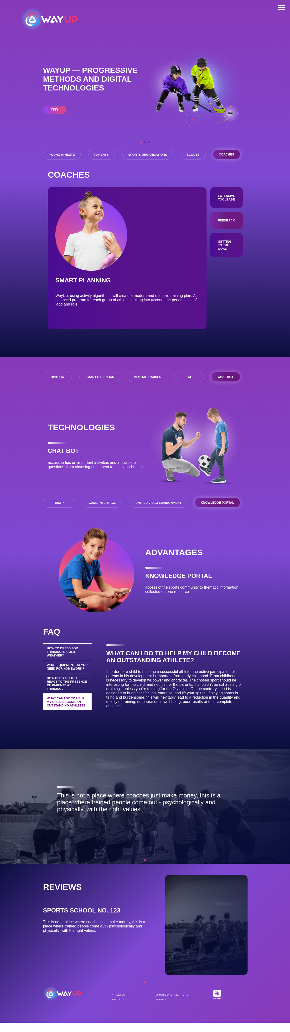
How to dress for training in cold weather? (62, 662)
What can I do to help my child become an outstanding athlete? (66, 716)
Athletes (118, 1005)
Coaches (141, 167)
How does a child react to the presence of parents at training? (67, 697)
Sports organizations (165, 154)
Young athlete (64, 154)
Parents (112, 154)
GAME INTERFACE (101, 513)
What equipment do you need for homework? (64, 679)
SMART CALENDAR (99, 388)
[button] (141, 142)
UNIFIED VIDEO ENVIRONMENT (158, 513)
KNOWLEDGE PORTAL (216, 513)
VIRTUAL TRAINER (147, 388)
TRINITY (59, 513)
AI (189, 388)
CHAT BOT (225, 387)
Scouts (218, 154)
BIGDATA (57, 388)
